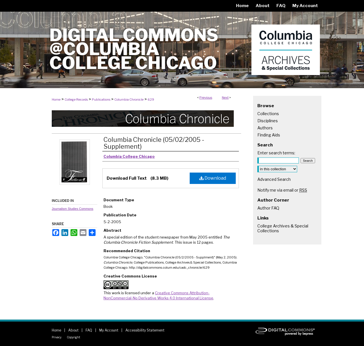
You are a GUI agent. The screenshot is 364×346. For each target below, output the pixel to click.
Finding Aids (268, 134)
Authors (265, 127)
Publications (101, 99)
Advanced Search (274, 179)
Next (225, 98)
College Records (76, 99)
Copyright (73, 337)
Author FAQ (268, 208)
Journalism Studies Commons (72, 208)
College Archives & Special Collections (282, 228)
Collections (268, 113)
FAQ (89, 330)
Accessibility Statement (144, 330)
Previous (205, 98)
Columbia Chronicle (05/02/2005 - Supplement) (154, 143)
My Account (108, 330)
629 (151, 99)
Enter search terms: (276, 152)
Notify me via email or (282, 190)
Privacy (56, 337)
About (73, 330)
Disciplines (267, 120)
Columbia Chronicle (129, 99)
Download (212, 178)
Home (56, 99)
